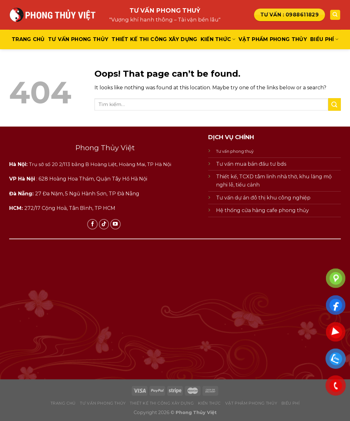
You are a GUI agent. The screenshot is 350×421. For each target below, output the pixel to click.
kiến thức (218, 39)
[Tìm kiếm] (335, 15)
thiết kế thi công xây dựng (154, 39)
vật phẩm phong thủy (272, 39)
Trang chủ (28, 39)
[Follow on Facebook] (92, 224)
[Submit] (334, 104)
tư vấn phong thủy (78, 39)
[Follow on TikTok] (104, 224)
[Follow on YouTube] (115, 224)
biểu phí (324, 39)
